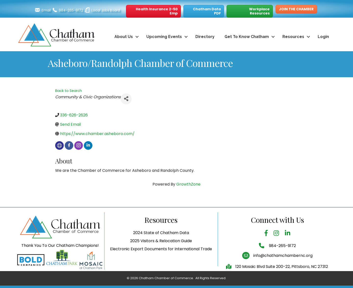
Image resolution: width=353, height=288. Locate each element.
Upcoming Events (164, 36)
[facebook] (69, 145)
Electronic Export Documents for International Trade (161, 259)
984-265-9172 (282, 255)
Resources (293, 36)
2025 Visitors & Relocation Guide (161, 250)
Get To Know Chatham (247, 36)
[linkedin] (88, 145)
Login (323, 36)
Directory (204, 36)
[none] (59, 145)
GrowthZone (188, 184)
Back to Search (68, 90)
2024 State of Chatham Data (161, 242)
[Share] (126, 98)
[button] (153, 11)
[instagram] (78, 145)
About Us (123, 36)
